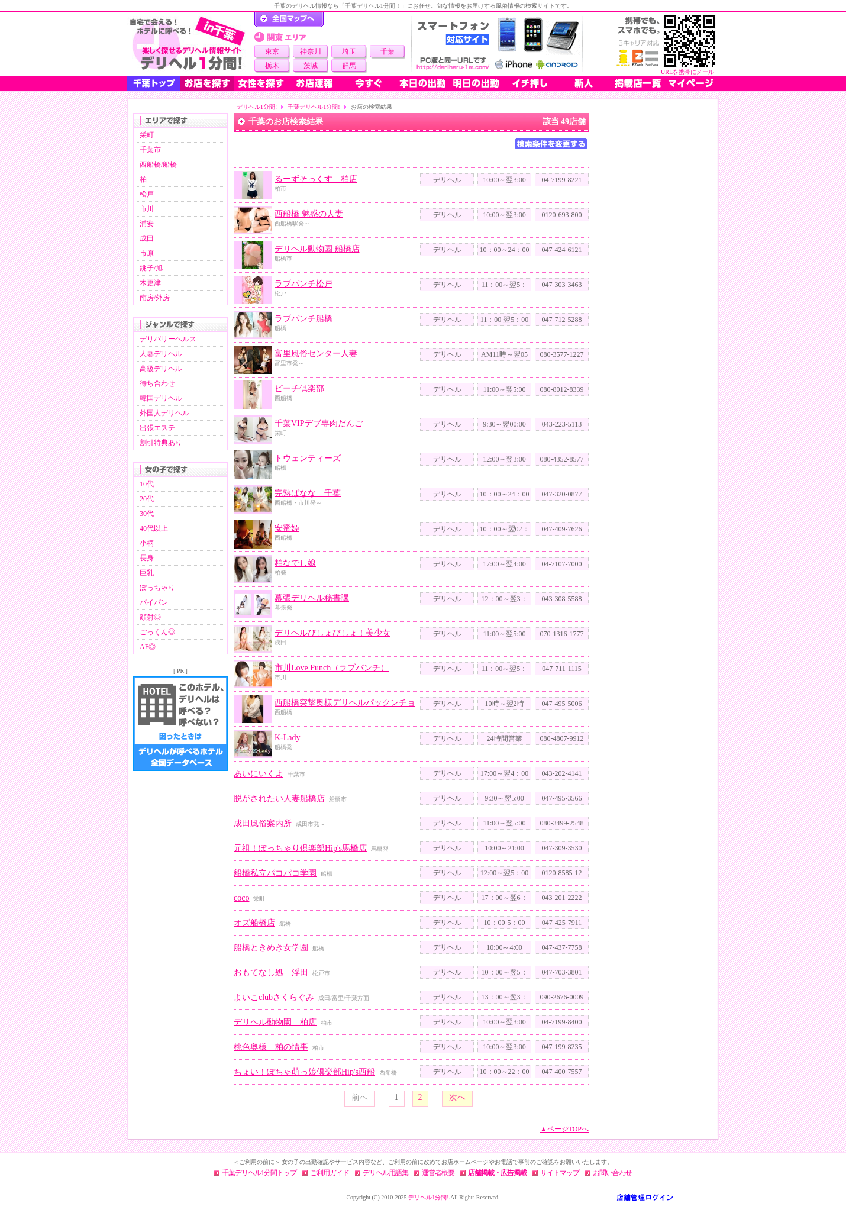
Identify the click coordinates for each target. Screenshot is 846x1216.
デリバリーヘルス (168, 339)
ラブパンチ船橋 (303, 318)
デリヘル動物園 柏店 (275, 1022)
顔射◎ (150, 617)
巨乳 (147, 573)
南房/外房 (155, 297)
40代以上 (154, 528)
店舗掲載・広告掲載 (497, 1173)
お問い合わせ (612, 1173)
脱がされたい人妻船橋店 (279, 798)
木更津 (150, 283)
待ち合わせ (157, 383)
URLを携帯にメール (687, 72)
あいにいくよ (258, 773)
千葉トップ (153, 83)
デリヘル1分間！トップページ (289, 19)
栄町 (147, 135)
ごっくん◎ (157, 632)
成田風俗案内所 (263, 823)
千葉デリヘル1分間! (314, 107)
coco (241, 898)
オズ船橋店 (254, 922)
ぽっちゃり (157, 587)
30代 (147, 513)
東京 (272, 51)
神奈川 (310, 51)
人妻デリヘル (161, 354)
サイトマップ (559, 1173)
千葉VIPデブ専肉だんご (319, 423)
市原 (147, 253)
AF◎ (148, 647)
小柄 (147, 543)
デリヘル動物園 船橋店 (317, 248)
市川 (147, 209)
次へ (457, 1097)
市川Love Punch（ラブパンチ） (332, 667)
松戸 (147, 194)
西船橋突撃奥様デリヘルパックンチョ (345, 702)
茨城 (310, 66)
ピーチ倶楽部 (299, 388)
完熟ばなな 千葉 (308, 493)
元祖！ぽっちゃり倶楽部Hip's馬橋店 (300, 848)
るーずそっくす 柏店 (316, 179)
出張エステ (157, 428)
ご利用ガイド (329, 1173)
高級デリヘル (161, 369)
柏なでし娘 (295, 563)
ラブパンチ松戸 (303, 283)
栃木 (272, 66)
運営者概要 (438, 1173)
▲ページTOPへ (564, 1129)
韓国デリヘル (161, 398)
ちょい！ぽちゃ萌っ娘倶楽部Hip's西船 (304, 1071)
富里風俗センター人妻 (316, 353)
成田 (147, 238)
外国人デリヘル (164, 413)
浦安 (147, 224)
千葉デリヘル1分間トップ (259, 1173)
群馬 (349, 66)
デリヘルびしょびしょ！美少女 (332, 632)
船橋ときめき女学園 (271, 947)
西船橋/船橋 (158, 164)
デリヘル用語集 (385, 1173)
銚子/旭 (151, 268)
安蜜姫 (287, 528)
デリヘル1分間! (257, 107)
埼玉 (349, 51)
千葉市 (150, 150)
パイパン (154, 602)
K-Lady (288, 737)
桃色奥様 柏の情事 (271, 1047)
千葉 (387, 51)
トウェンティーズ (308, 458)
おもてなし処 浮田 (271, 972)
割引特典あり (161, 442)
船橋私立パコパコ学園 (275, 873)
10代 (147, 484)
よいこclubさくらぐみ (274, 997)
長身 (147, 558)
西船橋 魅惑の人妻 (309, 213)
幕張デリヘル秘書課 (312, 598)
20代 (147, 499)
